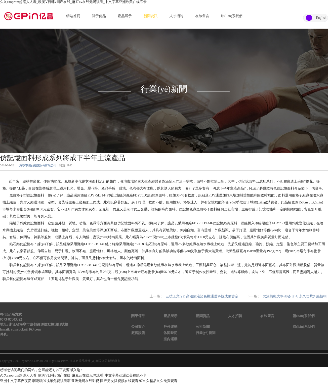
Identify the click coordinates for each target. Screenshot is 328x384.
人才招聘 (176, 16)
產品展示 (125, 16)
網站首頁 (73, 16)
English (321, 18)
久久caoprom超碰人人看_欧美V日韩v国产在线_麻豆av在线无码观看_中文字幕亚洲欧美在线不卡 (73, 2)
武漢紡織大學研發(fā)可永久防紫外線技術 (295, 296)
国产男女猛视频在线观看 (119, 381)
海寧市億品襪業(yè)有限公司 (38, 165)
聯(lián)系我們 (232, 16)
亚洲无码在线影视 (85, 381)
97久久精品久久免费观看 (158, 381)
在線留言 (202, 16)
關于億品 (99, 16)
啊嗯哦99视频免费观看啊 (51, 381)
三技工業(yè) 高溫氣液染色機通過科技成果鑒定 (202, 296)
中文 (309, 18)
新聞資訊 (151, 16)
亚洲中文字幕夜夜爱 (15, 381)
